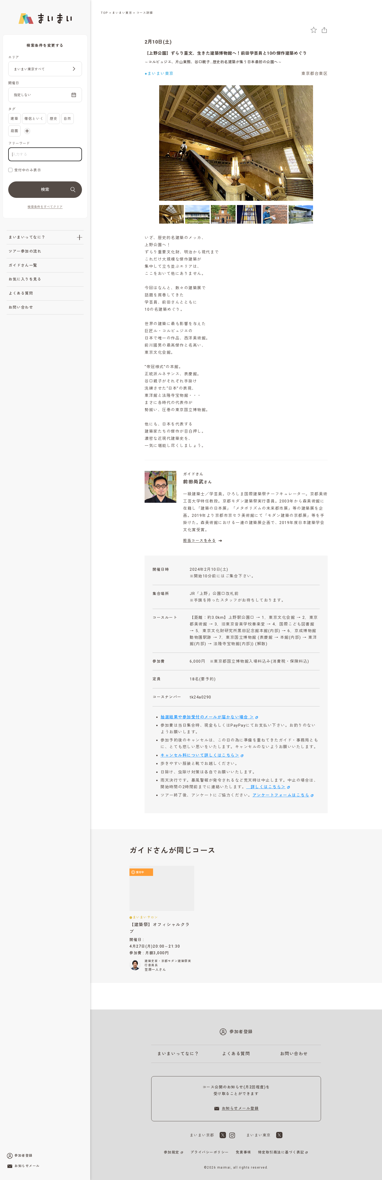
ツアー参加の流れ (24, 251)
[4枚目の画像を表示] (249, 214)
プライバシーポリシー (209, 1152)
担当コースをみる (203, 541)
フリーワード (19, 143)
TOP (104, 13)
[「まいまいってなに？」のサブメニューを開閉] (79, 237)
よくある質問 (20, 293)
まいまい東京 (122, 13)
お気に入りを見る (24, 279)
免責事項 (243, 1152)
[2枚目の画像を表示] (197, 214)
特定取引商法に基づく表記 (281, 1152)
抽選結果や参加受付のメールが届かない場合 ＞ (207, 717)
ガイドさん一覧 (22, 265)
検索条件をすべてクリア (45, 207)
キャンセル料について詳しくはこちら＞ (199, 755)
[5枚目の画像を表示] (275, 214)
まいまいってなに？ (27, 237)
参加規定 (171, 1152)
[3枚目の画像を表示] (223, 214)
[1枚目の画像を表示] (171, 214)
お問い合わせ (20, 307)
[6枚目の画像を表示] (301, 214)
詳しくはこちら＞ (266, 787)
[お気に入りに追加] (313, 30)
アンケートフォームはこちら (281, 795)
